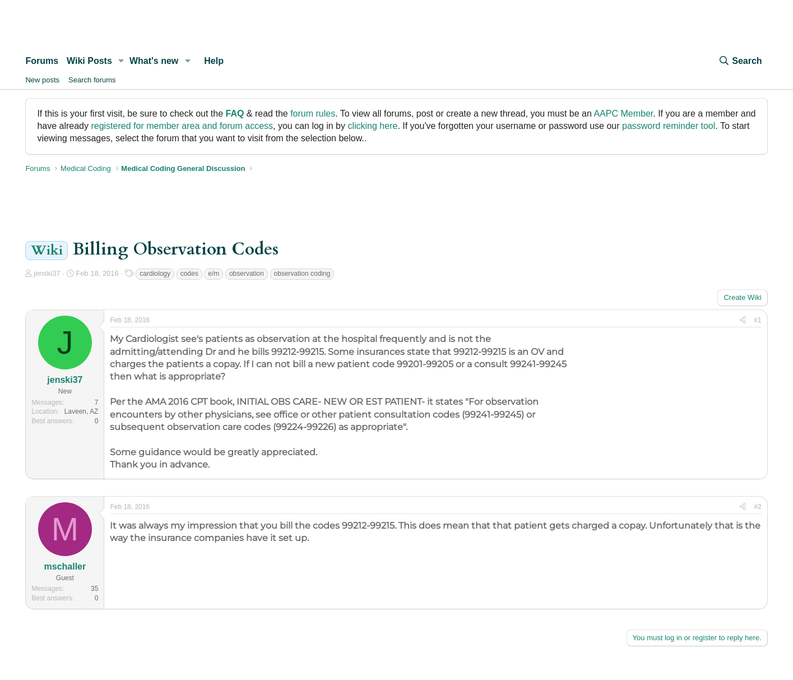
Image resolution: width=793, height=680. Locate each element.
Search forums (92, 80)
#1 (757, 320)
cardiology (155, 273)
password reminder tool (668, 126)
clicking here (372, 126)
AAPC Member (623, 113)
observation (246, 273)
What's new (153, 61)
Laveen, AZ (81, 411)
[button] (121, 61)
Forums (41, 61)
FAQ (235, 113)
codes (189, 273)
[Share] (743, 320)
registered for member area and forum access (182, 126)
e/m (213, 273)
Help (214, 61)
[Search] (739, 61)
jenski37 (47, 273)
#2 (757, 507)
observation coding (302, 273)
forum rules (312, 113)
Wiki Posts (89, 61)
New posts (42, 80)
